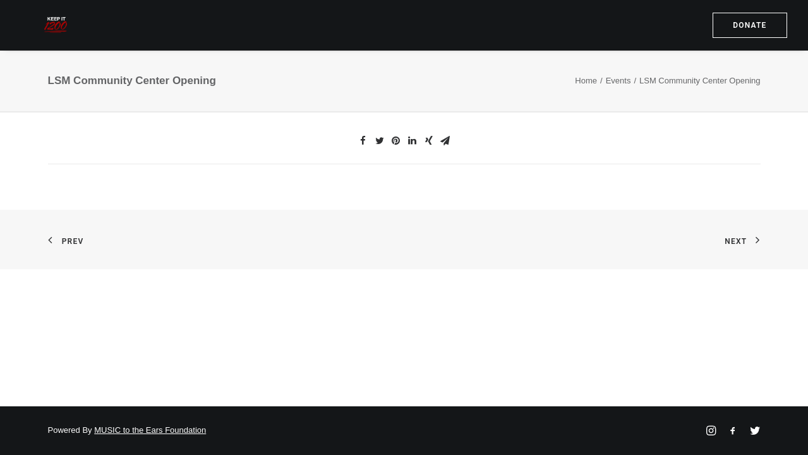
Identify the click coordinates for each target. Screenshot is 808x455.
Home (586, 102)
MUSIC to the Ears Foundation (150, 430)
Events (618, 102)
